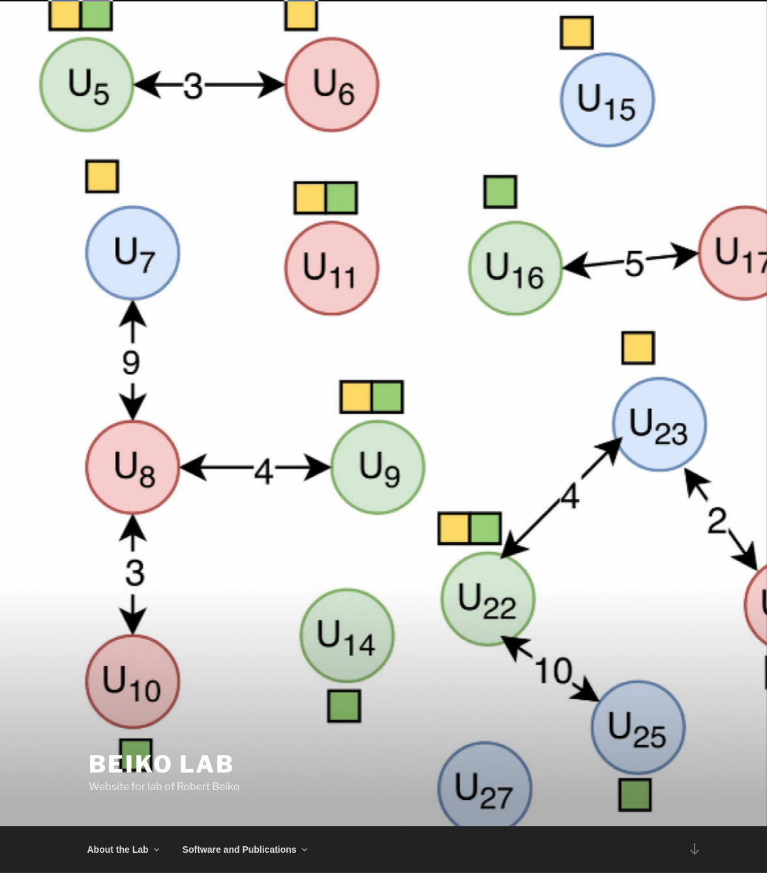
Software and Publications (246, 849)
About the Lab (124, 849)
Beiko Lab (162, 764)
